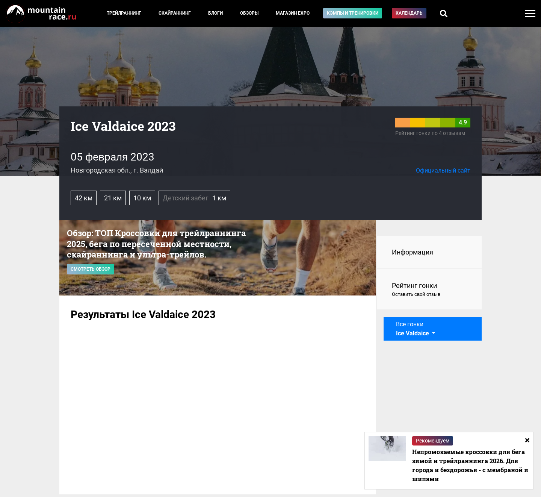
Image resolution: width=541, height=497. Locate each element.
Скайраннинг (175, 13)
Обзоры (249, 13)
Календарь (409, 13)
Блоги (215, 13)
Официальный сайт (443, 170)
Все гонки (413, 329)
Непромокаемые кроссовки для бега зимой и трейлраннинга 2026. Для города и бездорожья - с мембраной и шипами (470, 465)
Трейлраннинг (124, 13)
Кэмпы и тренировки (352, 13)
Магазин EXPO (293, 13)
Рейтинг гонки (429, 290)
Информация (412, 252)
